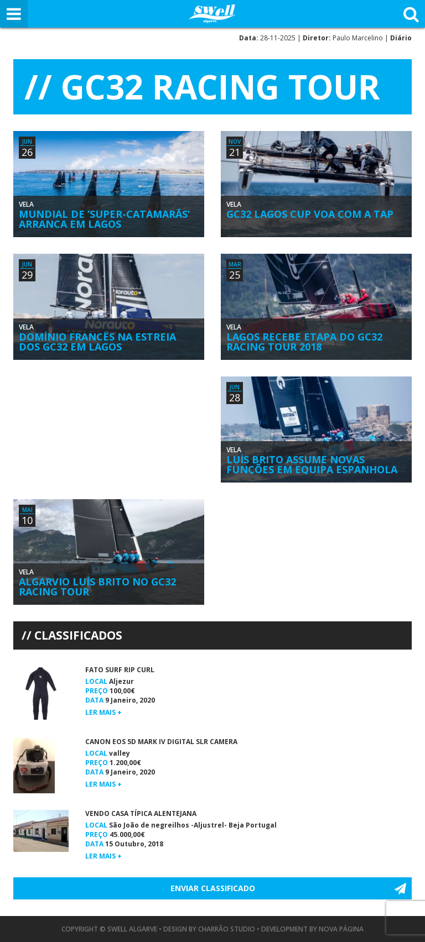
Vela (26, 204)
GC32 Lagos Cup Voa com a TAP (309, 214)
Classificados (78, 635)
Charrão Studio (226, 929)
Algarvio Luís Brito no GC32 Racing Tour (97, 586)
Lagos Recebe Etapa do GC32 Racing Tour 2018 (304, 341)
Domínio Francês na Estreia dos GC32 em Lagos (97, 341)
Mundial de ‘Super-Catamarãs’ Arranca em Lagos (104, 219)
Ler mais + (103, 712)
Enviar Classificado (212, 888)
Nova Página (341, 929)
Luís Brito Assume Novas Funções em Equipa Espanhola (311, 464)
